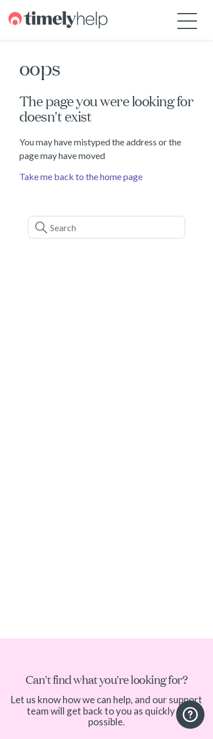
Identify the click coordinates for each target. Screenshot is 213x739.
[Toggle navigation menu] (187, 20)
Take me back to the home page (81, 176)
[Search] (107, 227)
